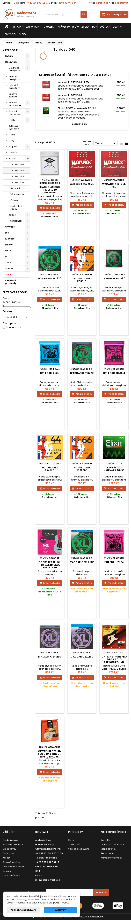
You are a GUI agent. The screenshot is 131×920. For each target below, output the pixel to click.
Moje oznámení (11, 875)
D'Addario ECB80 (114, 278)
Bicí (74, 26)
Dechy (117, 26)
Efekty (12, 120)
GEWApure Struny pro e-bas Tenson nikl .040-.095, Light (49, 755)
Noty (8, 250)
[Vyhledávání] (65, 14)
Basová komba (13, 95)
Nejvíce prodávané (79, 849)
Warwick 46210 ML (70, 95)
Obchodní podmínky (112, 844)
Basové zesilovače (15, 104)
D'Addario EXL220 (49, 278)
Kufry (11, 140)
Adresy (6, 857)
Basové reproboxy (14, 113)
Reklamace (107, 853)
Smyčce (10, 34)
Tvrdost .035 (17, 164)
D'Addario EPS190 (49, 656)
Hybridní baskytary (14, 87)
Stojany (13, 146)
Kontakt (6, 2)
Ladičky (13, 152)
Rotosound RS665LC (82, 469)
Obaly (12, 134)
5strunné (15, 188)
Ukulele (49, 26)
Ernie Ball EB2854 (114, 373)
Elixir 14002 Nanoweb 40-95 (77, 108)
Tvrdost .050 (17, 182)
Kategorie (10, 50)
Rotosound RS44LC (50, 469)
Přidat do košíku (50, 207)
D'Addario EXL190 (81, 656)
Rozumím (60, 910)
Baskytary (33, 26)
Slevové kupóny (11, 862)
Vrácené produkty (13, 844)
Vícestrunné (17, 194)
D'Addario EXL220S (81, 562)
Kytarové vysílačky (14, 127)
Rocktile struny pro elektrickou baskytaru (50, 564)
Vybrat (106, 143)
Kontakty (105, 840)
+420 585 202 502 (36, 2)
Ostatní (14, 200)
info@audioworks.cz (47, 880)
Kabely (12, 215)
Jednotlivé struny (16, 208)
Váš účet (9, 832)
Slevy (22, 34)
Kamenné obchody (111, 857)
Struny (12, 158)
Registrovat (121, 2)
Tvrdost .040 (17, 170)
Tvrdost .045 (17, 176)
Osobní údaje (10, 840)
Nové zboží (74, 844)
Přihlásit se (102, 2)
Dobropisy (8, 853)
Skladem (13, 327)
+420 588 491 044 (66, 2)
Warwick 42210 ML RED (73, 82)
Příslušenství (16, 220)
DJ (93, 26)
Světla (104, 26)
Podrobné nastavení (23, 910)
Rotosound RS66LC (82, 280)
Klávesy (63, 26)
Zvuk (84, 26)
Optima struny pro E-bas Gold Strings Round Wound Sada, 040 (114, 661)
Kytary (16, 26)
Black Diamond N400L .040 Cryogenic (49, 189)
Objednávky (9, 849)
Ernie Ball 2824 (114, 562)
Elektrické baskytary (14, 69)
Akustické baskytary (14, 78)
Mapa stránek (108, 849)
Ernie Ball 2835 (49, 373)
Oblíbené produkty (10, 282)
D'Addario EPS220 (82, 373)
